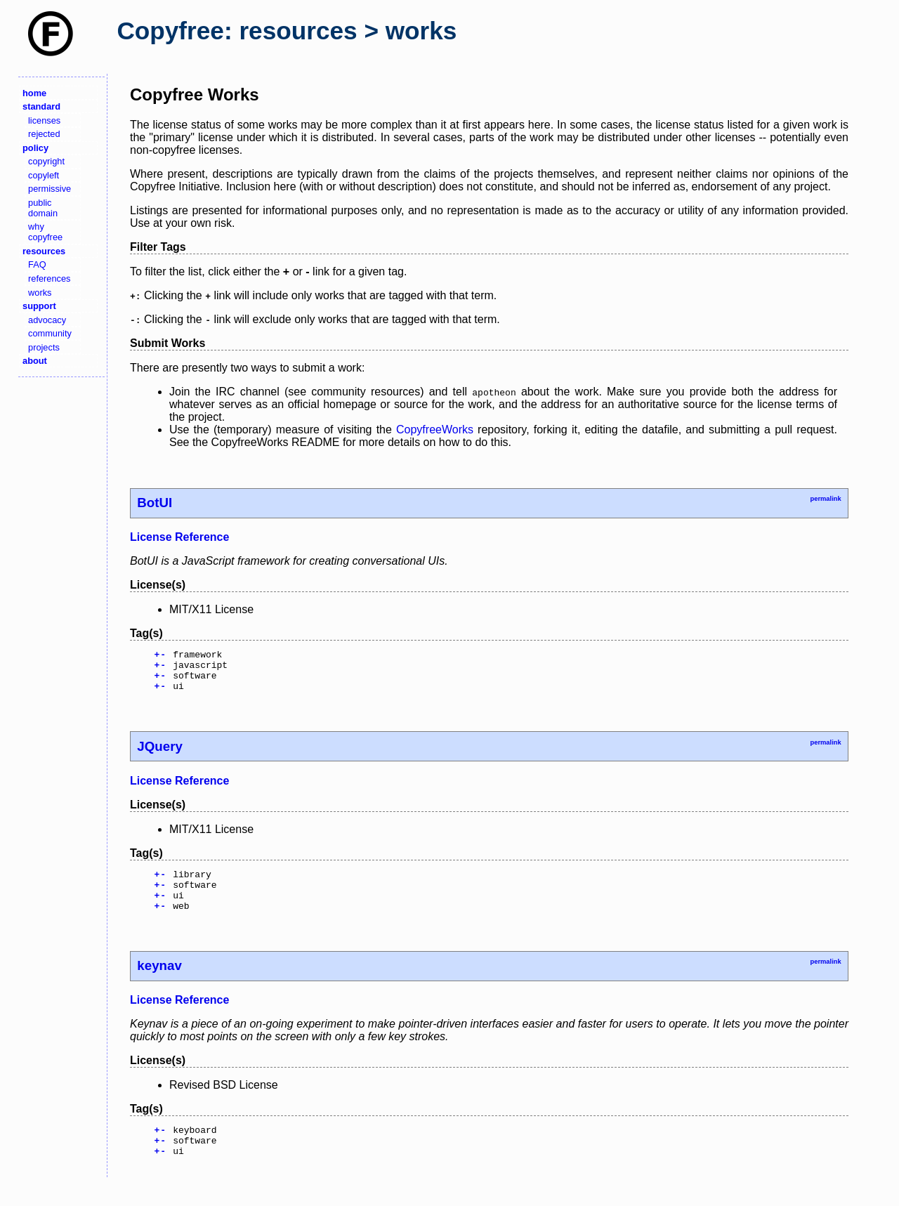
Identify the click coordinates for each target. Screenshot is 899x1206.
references (49, 278)
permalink (825, 498)
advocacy (47, 320)
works (39, 292)
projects (44, 347)
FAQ (37, 264)
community (50, 333)
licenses (44, 120)
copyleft (43, 175)
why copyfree (45, 231)
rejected (44, 134)
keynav (159, 982)
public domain (43, 207)
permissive (49, 188)
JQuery (159, 754)
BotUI (154, 502)
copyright (46, 161)
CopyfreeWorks (434, 429)
